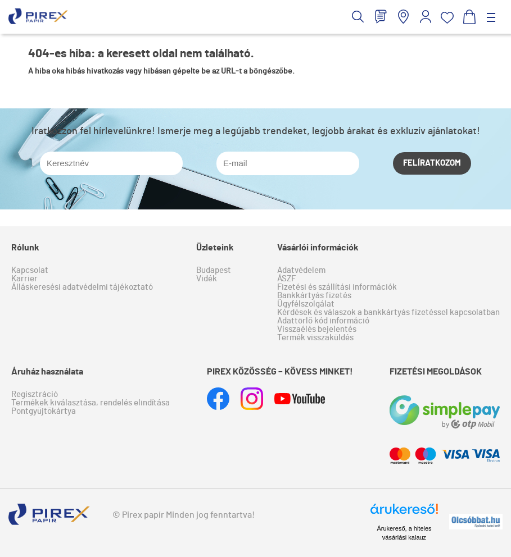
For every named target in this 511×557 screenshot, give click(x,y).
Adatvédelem (301, 270)
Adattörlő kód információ (323, 321)
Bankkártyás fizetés (314, 295)
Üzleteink (215, 247)
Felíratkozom (432, 163)
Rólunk (25, 247)
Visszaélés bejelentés (316, 329)
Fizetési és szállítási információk (337, 287)
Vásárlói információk (318, 247)
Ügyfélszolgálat (305, 304)
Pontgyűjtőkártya (43, 411)
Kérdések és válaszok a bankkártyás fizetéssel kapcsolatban (388, 312)
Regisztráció (34, 394)
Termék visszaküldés (315, 338)
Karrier (24, 279)
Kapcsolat (29, 270)
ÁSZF (286, 279)
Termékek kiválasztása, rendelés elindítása (90, 403)
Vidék (206, 279)
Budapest (213, 270)
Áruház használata (47, 371)
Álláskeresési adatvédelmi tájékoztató (82, 287)
